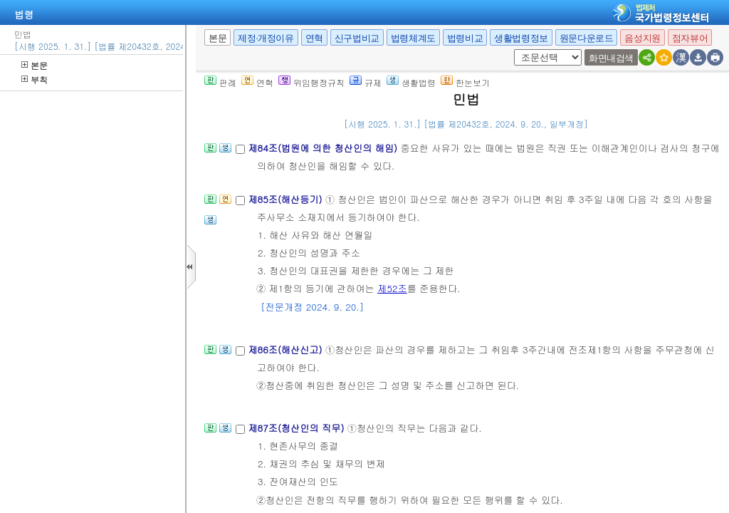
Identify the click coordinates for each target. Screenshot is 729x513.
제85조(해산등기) (286, 199)
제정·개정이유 (265, 38)
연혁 (314, 38)
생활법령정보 (521, 38)
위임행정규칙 (311, 82)
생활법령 (411, 82)
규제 (366, 82)
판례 (220, 82)
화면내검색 (611, 58)
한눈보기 (465, 82)
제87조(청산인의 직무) (297, 428)
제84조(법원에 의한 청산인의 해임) (324, 148)
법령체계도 (413, 38)
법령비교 (465, 38)
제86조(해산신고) (286, 349)
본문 (34, 65)
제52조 (392, 288)
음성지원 (642, 38)
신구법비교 (357, 38)
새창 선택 (518, 49)
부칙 (34, 79)
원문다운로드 (587, 38)
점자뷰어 (690, 38)
